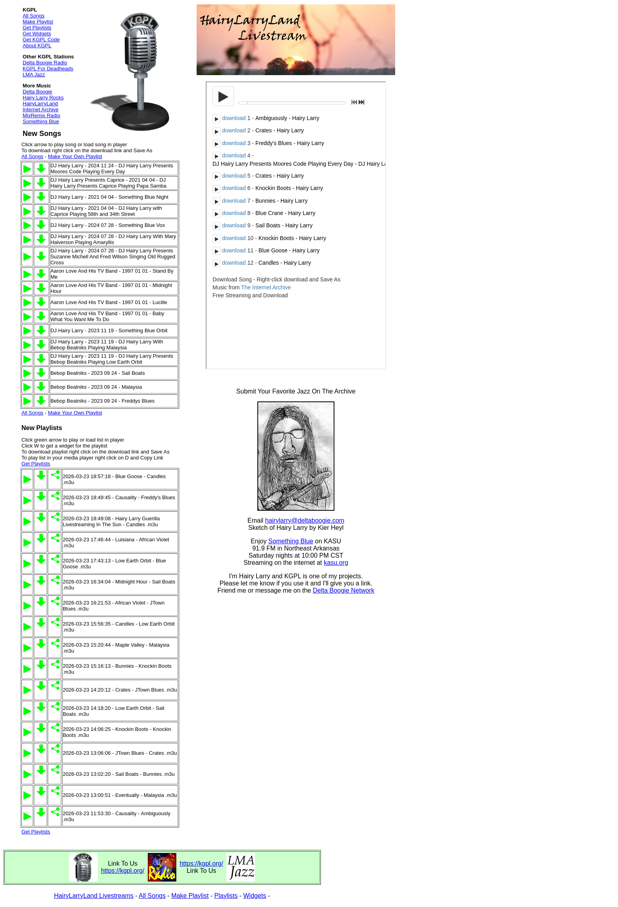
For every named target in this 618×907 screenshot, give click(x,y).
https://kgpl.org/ (122, 870)
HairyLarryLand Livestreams (93, 895)
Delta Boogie (37, 92)
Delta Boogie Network (344, 590)
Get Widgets (37, 34)
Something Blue (41, 121)
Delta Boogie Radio (45, 63)
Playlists (226, 895)
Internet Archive (40, 109)
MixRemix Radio (41, 115)
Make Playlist (38, 22)
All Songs (33, 16)
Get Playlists (37, 28)
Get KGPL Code (41, 40)
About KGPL (37, 45)
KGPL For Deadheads (48, 69)
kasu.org (336, 562)
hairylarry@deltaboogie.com (304, 520)
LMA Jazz (34, 75)
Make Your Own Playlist (75, 156)
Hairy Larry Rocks (43, 98)
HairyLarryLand (40, 104)
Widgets (255, 895)
